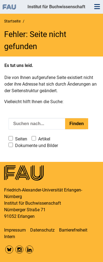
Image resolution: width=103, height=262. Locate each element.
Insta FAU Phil (19, 249)
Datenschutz (42, 230)
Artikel (44, 139)
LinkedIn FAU (30, 249)
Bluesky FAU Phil (9, 249)
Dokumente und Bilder (36, 145)
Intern (9, 236)
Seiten (21, 139)
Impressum (15, 230)
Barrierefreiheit (73, 230)
